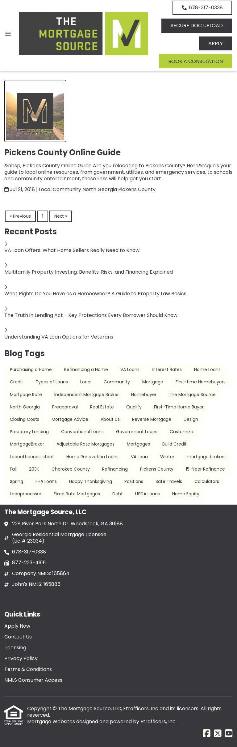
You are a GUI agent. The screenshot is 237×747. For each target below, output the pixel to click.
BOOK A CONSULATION (195, 61)
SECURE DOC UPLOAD (197, 25)
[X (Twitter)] (218, 733)
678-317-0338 (202, 7)
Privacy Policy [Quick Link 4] (21, 658)
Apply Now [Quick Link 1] (17, 626)
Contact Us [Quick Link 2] (18, 637)
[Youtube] (229, 733)
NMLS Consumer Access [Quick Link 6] (33, 680)
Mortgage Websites (51, 721)
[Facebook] (206, 733)
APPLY (215, 43)
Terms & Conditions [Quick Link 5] (28, 669)
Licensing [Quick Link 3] (15, 647)
